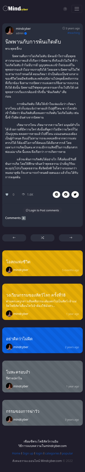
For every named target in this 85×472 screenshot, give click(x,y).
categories (52, 453)
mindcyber (23, 29)
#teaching (73, 33)
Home (16, 453)
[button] (66, 194)
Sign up (28, 453)
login (39, 453)
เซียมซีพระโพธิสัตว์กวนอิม (41, 441)
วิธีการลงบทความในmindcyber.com (42, 446)
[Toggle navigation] (77, 9)
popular (67, 453)
